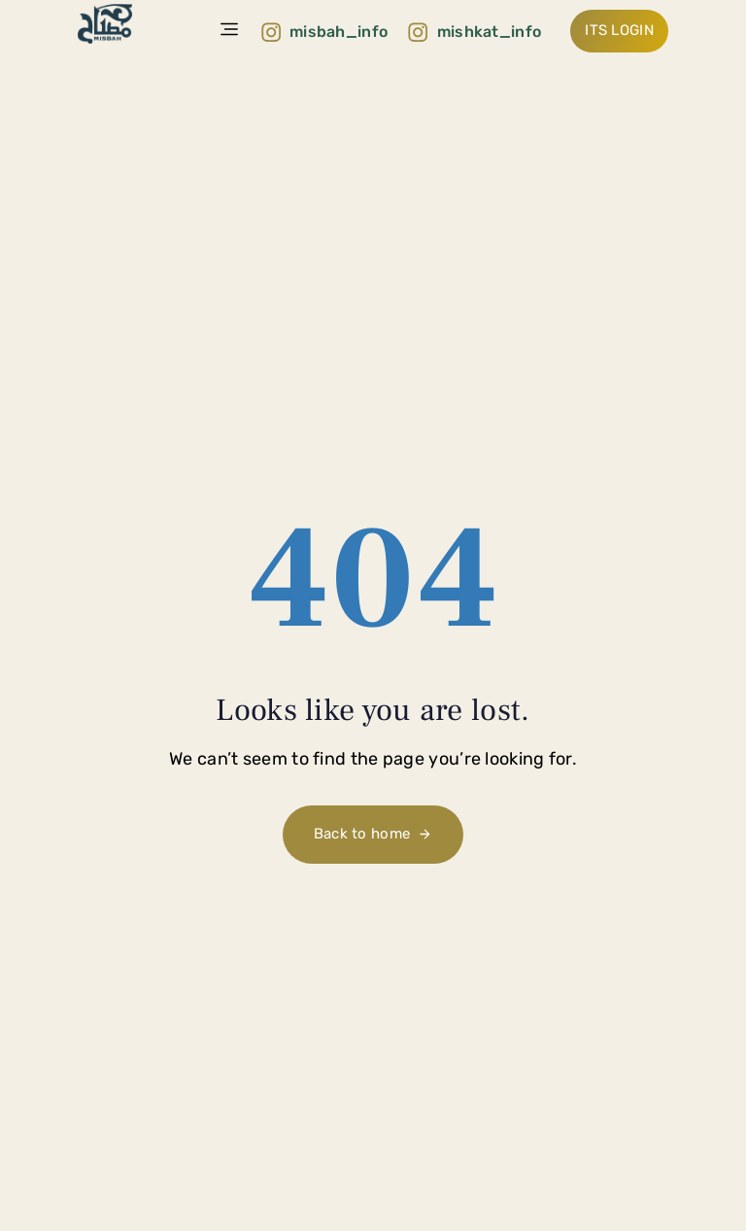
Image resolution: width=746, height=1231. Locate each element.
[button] (230, 31)
